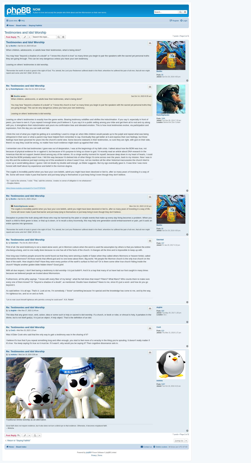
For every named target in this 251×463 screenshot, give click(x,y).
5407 (163, 384)
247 (163, 243)
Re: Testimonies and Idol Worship (25, 85)
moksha (160, 381)
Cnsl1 (159, 327)
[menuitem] (21, 21)
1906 (163, 118)
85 (162, 75)
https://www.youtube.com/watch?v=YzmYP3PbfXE (25, 188)
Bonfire (159, 71)
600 (163, 311)
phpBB (88, 452)
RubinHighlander (163, 115)
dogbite (159, 307)
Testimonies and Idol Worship (25, 32)
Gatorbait (160, 240)
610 (163, 331)
